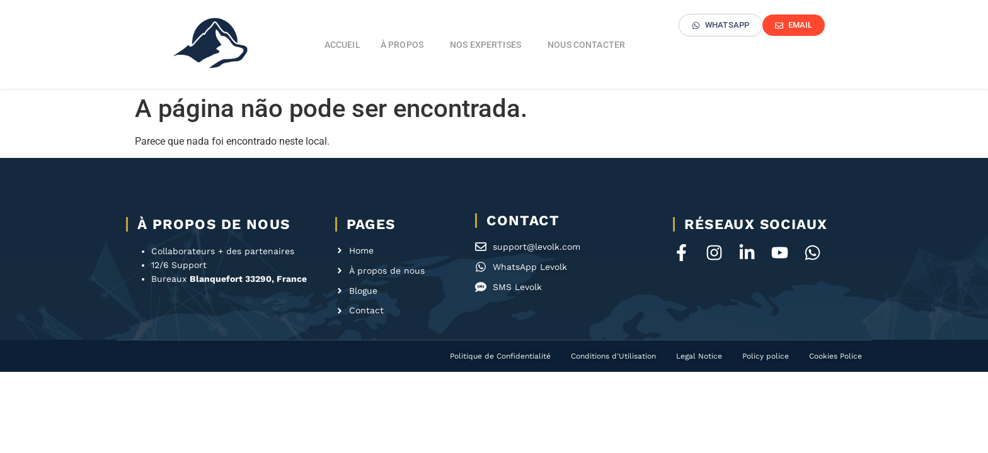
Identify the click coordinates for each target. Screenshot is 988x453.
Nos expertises (488, 44)
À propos (405, 44)
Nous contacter (586, 45)
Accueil (342, 45)
